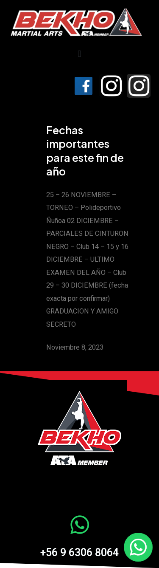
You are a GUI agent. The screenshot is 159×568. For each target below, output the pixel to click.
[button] (79, 54)
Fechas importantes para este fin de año (85, 150)
